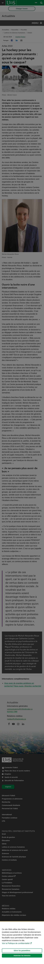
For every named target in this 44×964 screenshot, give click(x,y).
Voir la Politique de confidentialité (15, 943)
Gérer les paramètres (22, 950)
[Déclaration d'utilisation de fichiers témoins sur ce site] (22, 942)
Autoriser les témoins (22, 955)
